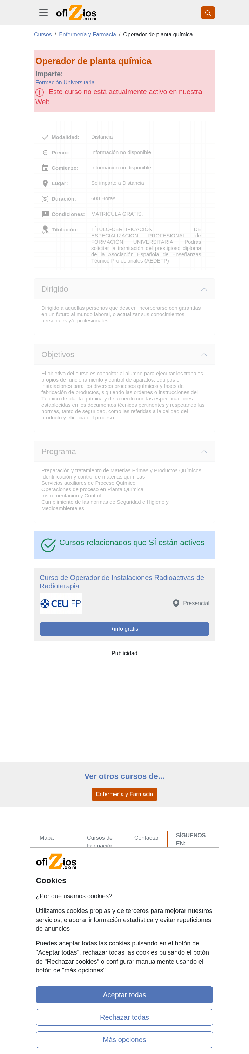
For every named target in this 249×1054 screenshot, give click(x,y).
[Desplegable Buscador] (208, 12)
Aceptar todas (124, 995)
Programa (58, 451)
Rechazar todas (124, 1017)
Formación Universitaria (65, 82)
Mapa (47, 838)
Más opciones (124, 1039)
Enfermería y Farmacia (124, 794)
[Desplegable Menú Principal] (43, 12)
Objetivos (57, 354)
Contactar (146, 838)
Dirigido (54, 289)
